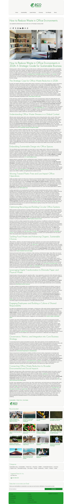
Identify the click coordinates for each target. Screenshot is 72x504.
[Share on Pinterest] (22, 28)
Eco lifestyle (48, 12)
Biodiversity (41, 468)
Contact (30, 496)
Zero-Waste (25, 400)
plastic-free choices (45, 74)
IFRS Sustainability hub (39, 107)
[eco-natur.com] (36, 9)
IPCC (58, 379)
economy (12, 232)
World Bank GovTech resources (23, 284)
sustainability (38, 74)
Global (55, 468)
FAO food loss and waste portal (50, 263)
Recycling (35, 466)
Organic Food (13, 468)
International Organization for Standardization (27, 350)
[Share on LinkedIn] (20, 28)
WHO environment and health (16, 380)
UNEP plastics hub (23, 187)
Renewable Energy (22, 468)
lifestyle (11, 299)
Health (46, 468)
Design (35, 468)
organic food (35, 244)
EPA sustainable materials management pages (28, 127)
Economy (41, 12)
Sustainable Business (48, 466)
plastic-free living (36, 201)
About (55, 12)
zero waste (12, 389)
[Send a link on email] (25, 28)
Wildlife (40, 466)
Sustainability (24, 12)
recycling (54, 74)
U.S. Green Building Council (30, 157)
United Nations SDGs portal (34, 96)
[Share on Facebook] (13, 28)
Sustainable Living (14, 466)
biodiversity (45, 373)
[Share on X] (15, 28)
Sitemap (30, 498)
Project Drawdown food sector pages (24, 250)
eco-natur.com (16, 477)
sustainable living (31, 74)
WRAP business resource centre (34, 218)
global (39, 360)
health (30, 265)
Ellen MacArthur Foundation (31, 231)
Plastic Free (19, 400)
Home (16, 12)
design (16, 169)
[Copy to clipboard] (27, 28)
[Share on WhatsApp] (18, 28)
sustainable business (24, 169)
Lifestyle (51, 468)
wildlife (16, 386)
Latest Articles (33, 12)
